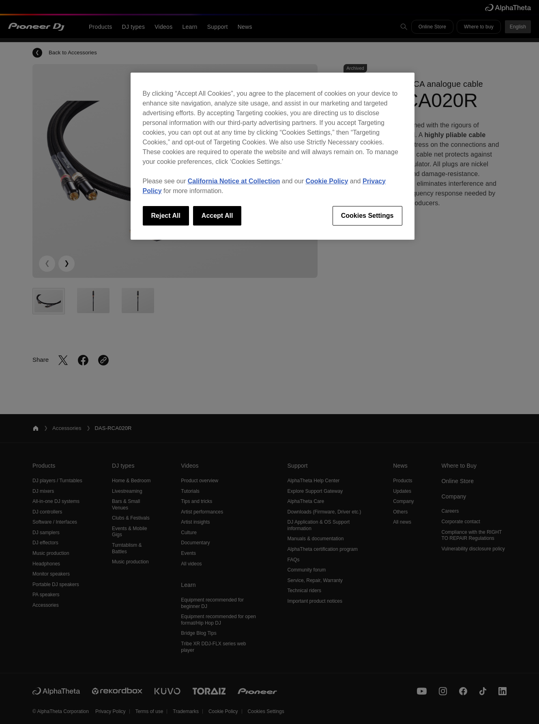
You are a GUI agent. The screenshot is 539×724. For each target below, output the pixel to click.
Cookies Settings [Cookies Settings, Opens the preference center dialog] (367, 215)
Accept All (217, 215)
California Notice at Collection (234, 181)
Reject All (165, 215)
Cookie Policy (326, 181)
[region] (272, 156)
